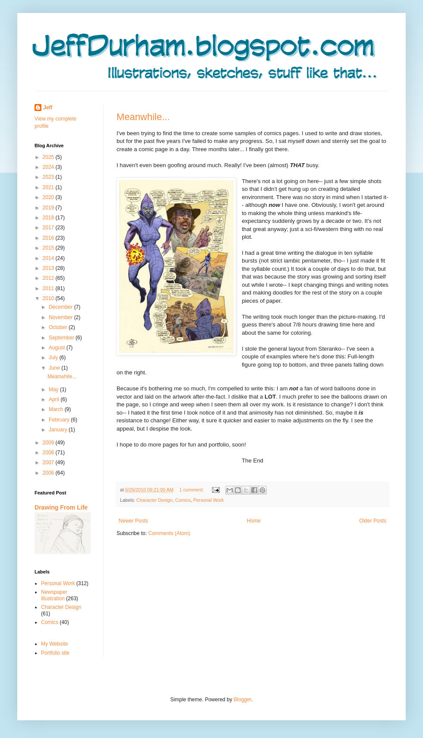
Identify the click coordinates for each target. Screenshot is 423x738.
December (61, 307)
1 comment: (192, 489)
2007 (49, 462)
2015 (49, 248)
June (55, 368)
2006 (49, 473)
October (59, 327)
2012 (49, 278)
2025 (49, 157)
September (62, 338)
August (57, 348)
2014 (49, 258)
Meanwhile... (143, 116)
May (54, 389)
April (54, 399)
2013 (49, 268)
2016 (49, 238)
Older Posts (372, 521)
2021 (49, 187)
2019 (49, 208)
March (57, 409)
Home (254, 521)
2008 (49, 453)
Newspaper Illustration (54, 595)
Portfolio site (55, 653)
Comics (183, 500)
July (54, 358)
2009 (49, 443)
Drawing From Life (61, 507)
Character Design (154, 500)
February (60, 420)
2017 (49, 228)
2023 (49, 177)
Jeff (47, 108)
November (61, 317)
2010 (49, 298)
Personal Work (208, 500)
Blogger (242, 700)
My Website (54, 644)
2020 (49, 197)
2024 (49, 167)
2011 (49, 288)
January (59, 430)
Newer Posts (133, 521)
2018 (49, 218)
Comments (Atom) (169, 533)
